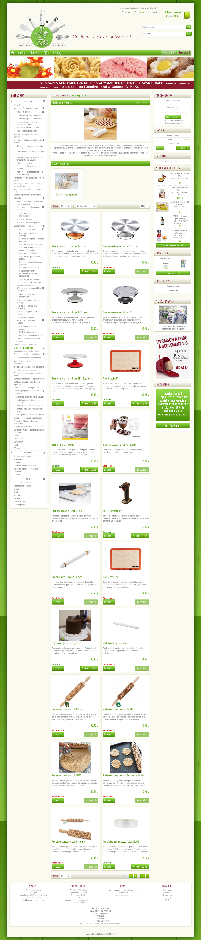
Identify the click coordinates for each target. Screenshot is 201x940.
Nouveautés (169, 53)
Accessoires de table (22, 456)
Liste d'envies (164, 281)
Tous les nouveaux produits (173, 245)
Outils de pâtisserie (23, 348)
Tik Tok (167, 900)
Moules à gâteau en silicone (31, 119)
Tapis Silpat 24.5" (110, 378)
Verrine (17, 474)
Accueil (55, 95)
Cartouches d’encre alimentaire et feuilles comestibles (28, 273)
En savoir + (57, 271)
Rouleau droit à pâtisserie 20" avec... (67, 577)
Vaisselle (17, 463)
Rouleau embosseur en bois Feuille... (118, 709)
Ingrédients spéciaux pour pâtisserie (29, 367)
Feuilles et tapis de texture (25, 370)
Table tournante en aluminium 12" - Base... (70, 246)
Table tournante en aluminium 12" (117, 312)
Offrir (46, 53)
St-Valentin (18, 442)
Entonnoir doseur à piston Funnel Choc (119, 444)
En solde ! (184, 53)
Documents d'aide (78, 895)
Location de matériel (78, 893)
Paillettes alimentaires (28, 332)
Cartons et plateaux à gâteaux (26, 388)
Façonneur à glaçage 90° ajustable (66, 643)
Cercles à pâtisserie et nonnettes (27, 195)
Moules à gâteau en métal (30, 115)
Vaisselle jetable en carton (25, 466)
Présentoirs (18, 459)
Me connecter (164, 95)
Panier (160, 130)
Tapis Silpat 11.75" (111, 577)
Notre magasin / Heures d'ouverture (123, 890)
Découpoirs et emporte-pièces (26, 351)
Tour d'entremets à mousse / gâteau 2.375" (121, 841)
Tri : (74, 206)
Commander (183, 148)
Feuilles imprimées (24, 163)
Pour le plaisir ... (20, 505)
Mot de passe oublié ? (173, 120)
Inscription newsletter (123, 895)
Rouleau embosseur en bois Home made (69, 841)
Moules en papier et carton (27, 128)
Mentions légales (33, 898)
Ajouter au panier (89, 271)
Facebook (167, 890)
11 (143, 876)
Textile (16, 435)
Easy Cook (18, 105)
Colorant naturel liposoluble (30, 244)
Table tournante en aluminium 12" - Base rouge (72, 378)
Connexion (139, 12)
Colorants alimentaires (25, 229)
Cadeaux (161, 156)
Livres (16, 489)
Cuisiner (22, 53)
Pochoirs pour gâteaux (25, 317)
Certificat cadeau (21, 501)
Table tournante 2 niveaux (63, 444)
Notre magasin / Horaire (129, 8)
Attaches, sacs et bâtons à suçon (30, 397)
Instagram (167, 895)
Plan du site (123, 893)
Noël (16, 445)
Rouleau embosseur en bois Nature (67, 709)
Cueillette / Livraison (78, 890)
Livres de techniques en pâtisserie (28, 418)
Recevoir (35, 53)
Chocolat (17, 198)
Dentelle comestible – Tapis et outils (29, 379)
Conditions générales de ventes (33, 895)
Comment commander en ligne (78, 900)
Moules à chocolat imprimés (28, 222)
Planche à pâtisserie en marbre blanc (67, 510)
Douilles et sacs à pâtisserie (25, 345)
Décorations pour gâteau (24, 226)
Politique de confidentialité (33, 900)
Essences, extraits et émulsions (27, 354)
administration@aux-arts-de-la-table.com (104, 923)
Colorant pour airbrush (28, 253)
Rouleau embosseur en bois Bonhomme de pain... (124, 775)
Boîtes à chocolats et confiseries (29, 406)
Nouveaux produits (168, 168)
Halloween (18, 439)
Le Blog (57, 53)
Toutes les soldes (173, 273)
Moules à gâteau (23, 112)
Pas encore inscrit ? (173, 123)
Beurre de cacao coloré (29, 268)
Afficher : (55, 206)
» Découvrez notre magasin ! (173, 329)
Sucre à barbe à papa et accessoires (29, 427)
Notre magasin (165, 301)
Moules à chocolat (24, 219)
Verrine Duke (165, 258)
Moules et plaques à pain (26, 131)
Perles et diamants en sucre (31, 335)
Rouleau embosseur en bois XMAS (66, 775)
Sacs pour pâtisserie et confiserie (30, 414)
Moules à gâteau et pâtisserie (26, 108)
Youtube (167, 893)
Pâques (17, 448)
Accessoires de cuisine (23, 483)
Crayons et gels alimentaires (28, 279)
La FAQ (78, 898)
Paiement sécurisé (33, 890)
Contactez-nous (78, 903)
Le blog (167, 898)
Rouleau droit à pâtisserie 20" (115, 643)
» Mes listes (173, 290)
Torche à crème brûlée (112, 510)
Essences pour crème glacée (28, 358)
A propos (33, 893)
